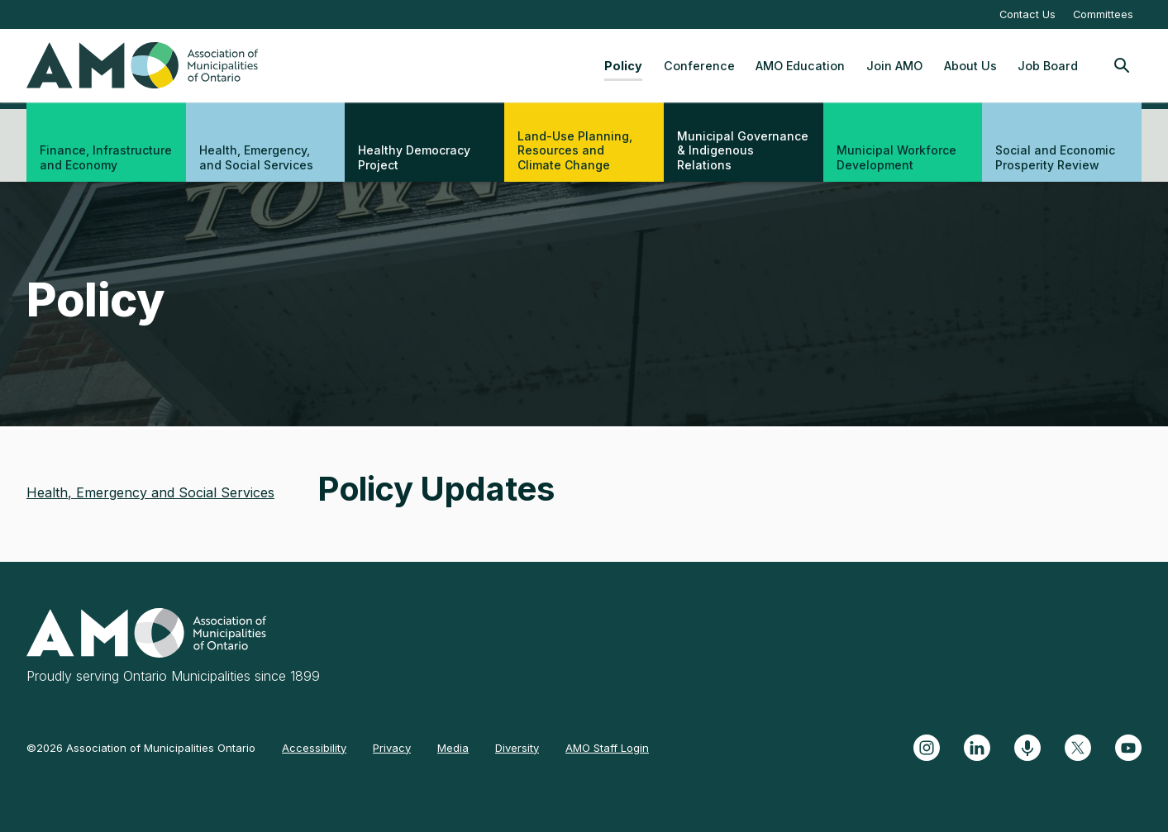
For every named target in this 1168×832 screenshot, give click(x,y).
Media (453, 747)
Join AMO (894, 66)
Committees (1103, 14)
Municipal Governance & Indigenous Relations (742, 150)
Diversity (517, 747)
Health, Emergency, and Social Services (256, 157)
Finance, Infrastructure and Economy (106, 157)
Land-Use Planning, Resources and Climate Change (574, 150)
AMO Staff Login (607, 747)
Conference (699, 66)
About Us (970, 66)
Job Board (1048, 66)
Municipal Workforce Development (896, 157)
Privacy (392, 747)
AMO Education (800, 66)
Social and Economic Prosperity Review (1055, 157)
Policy (623, 66)
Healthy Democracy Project (414, 157)
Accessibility (314, 747)
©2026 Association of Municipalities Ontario (140, 747)
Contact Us (1027, 14)
